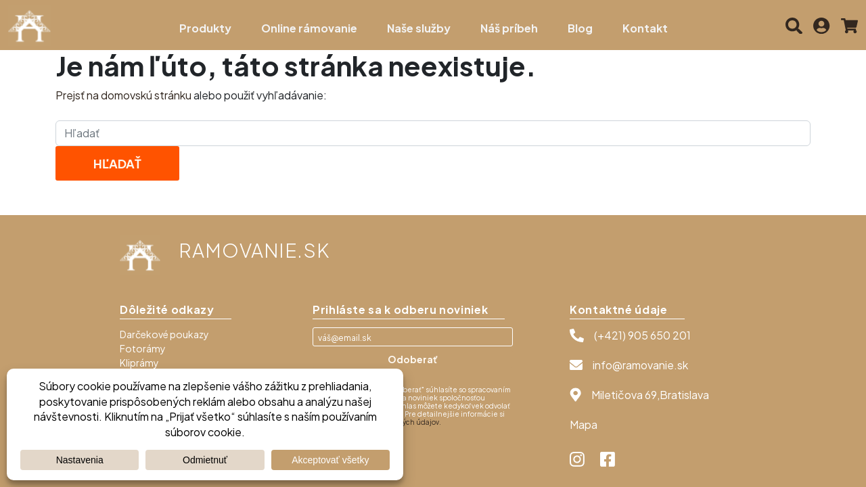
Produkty (205, 28)
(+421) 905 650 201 (642, 335)
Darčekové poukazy (164, 334)
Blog (580, 28)
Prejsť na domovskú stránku (123, 95)
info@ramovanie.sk (640, 365)
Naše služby (419, 28)
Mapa (583, 424)
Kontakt (645, 28)
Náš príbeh (509, 28)
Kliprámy (139, 362)
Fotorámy (143, 348)
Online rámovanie (309, 28)
